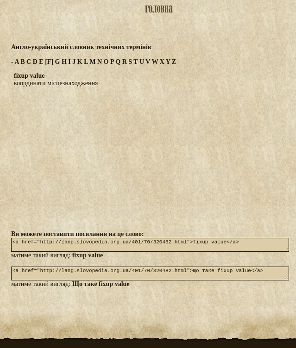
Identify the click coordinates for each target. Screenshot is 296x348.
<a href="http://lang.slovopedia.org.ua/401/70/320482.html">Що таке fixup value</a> (150, 277)
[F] (49, 61)
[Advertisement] (148, 158)
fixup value (87, 258)
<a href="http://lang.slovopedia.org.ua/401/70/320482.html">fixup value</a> (150, 246)
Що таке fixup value (101, 289)
